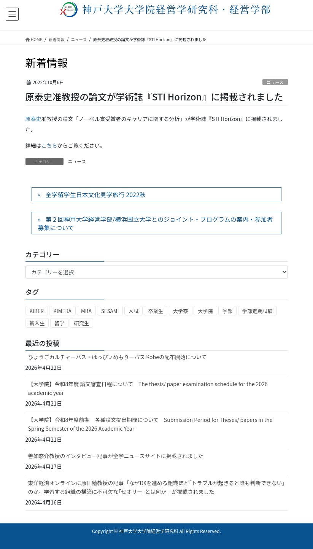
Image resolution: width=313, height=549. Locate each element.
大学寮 (180, 311)
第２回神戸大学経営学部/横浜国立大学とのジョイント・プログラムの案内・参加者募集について (155, 223)
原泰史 (33, 119)
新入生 (37, 323)
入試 (134, 311)
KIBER (37, 311)
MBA (86, 311)
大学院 (205, 311)
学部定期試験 (257, 311)
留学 (59, 323)
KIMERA (62, 311)
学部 (227, 311)
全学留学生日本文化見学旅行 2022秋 (96, 194)
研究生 (81, 323)
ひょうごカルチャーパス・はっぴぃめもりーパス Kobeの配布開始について (117, 357)
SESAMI (110, 311)
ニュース (275, 82)
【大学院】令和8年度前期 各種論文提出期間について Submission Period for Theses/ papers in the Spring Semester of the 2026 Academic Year (150, 424)
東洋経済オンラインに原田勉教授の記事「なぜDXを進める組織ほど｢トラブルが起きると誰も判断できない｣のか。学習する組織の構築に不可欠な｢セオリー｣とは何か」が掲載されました (156, 487)
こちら (49, 145)
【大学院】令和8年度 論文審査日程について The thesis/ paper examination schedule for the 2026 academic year (148, 388)
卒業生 (155, 311)
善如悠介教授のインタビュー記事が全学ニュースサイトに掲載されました (115, 456)
